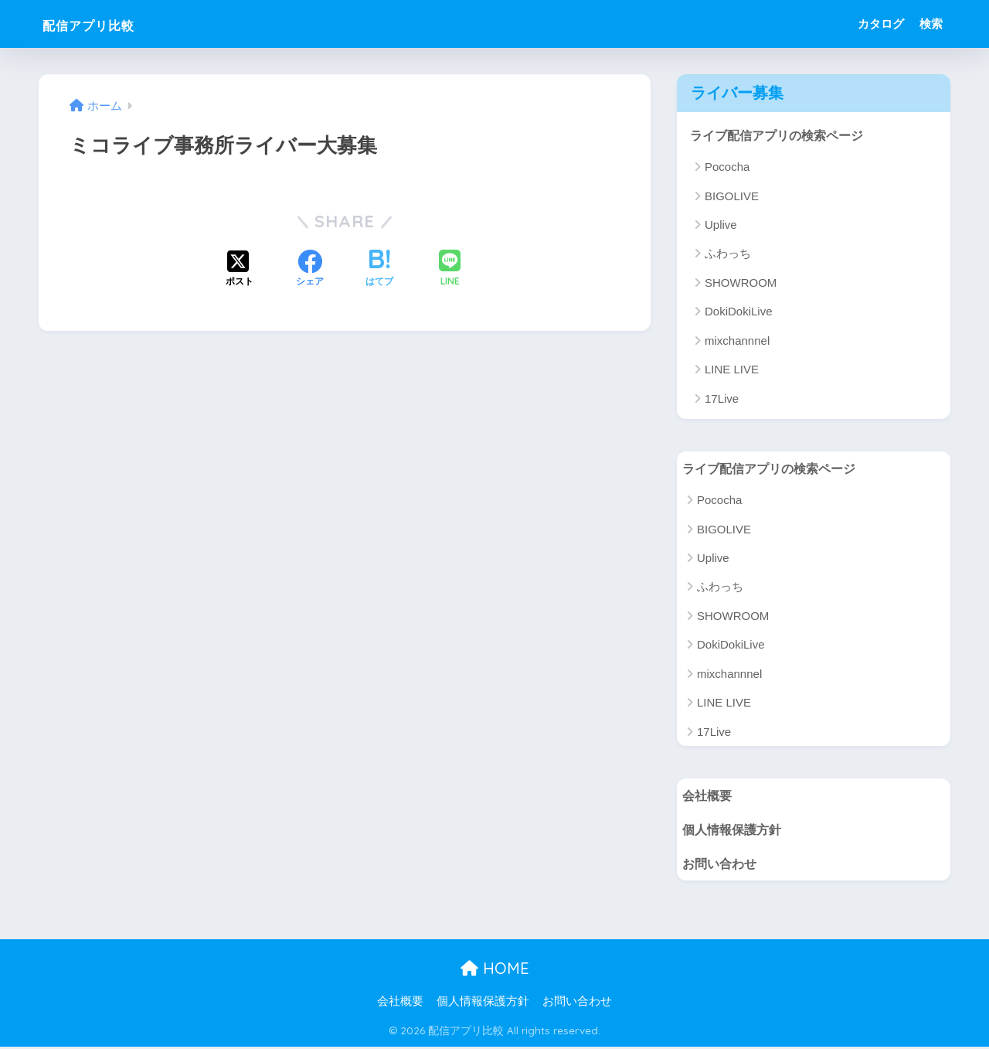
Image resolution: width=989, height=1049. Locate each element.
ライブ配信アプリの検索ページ (782, 135)
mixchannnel (737, 340)
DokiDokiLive (739, 311)
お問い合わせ (721, 865)
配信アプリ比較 (108, 23)
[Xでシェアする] (239, 270)
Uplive (721, 225)
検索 (931, 23)
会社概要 (708, 795)
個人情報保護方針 (734, 830)
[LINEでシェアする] (450, 269)
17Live (722, 398)
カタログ (881, 23)
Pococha (727, 167)
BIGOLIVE (732, 196)
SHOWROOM (741, 283)
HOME (495, 971)
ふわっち (728, 254)
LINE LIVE (732, 369)
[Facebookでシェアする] (310, 270)
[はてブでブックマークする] (379, 270)
